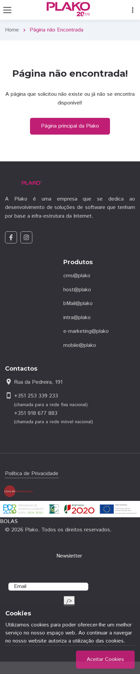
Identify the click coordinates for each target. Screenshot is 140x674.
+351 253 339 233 (36, 396)
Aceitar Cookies (105, 659)
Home (12, 30)
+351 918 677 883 (35, 413)
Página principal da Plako (70, 126)
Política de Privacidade (31, 473)
